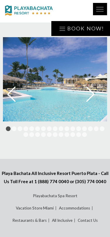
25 (67, 134)
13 (78, 128)
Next (94, 94)
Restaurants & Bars (29, 220)
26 (72, 134)
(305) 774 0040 (90, 181)
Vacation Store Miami (35, 208)
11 (67, 128)
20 (37, 134)
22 (49, 134)
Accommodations (74, 208)
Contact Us (88, 220)
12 (72, 128)
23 (55, 134)
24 (61, 134)
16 (96, 128)
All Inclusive (62, 220)
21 (43, 134)
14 (84, 128)
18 (25, 134)
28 (84, 134)
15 (90, 128)
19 (31, 134)
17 (102, 128)
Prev (15, 94)
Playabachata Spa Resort (55, 195)
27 (78, 134)
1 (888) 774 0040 (51, 181)
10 (61, 128)
